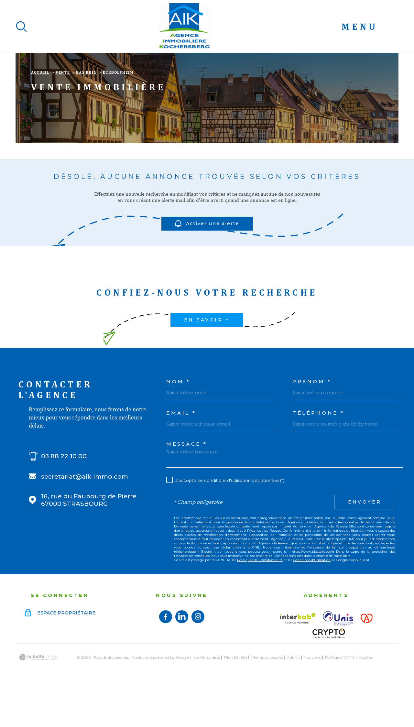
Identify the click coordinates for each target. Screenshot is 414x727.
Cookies (366, 698)
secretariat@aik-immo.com (84, 517)
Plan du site (235, 698)
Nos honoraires (206, 698)
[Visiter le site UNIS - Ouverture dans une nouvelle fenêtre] (338, 659)
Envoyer (364, 543)
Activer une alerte (207, 264)
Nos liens (312, 698)
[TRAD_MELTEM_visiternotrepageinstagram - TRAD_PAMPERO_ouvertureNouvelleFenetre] (197, 657)
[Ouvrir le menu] (370, 26)
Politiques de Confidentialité (260, 601)
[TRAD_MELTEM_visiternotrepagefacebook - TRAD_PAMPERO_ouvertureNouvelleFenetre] (165, 657)
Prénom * (311, 422)
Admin (293, 698)
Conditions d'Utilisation (312, 601)
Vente (63, 113)
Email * (181, 453)
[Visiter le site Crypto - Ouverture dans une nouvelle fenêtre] (328, 674)
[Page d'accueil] (184, 26)
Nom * (178, 422)
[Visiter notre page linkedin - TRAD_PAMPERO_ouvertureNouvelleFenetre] (181, 657)
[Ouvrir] (21, 26)
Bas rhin (86, 113)
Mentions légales (267, 698)
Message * (186, 484)
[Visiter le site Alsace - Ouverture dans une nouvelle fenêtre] (367, 659)
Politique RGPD (340, 698)
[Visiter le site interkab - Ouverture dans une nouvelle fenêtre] (297, 659)
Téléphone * (318, 453)
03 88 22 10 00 (64, 497)
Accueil (40, 113)
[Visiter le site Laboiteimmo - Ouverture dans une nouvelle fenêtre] (38, 698)
